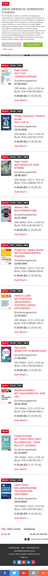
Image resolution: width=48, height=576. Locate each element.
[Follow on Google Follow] (24, 562)
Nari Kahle (20, 347)
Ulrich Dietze (21, 484)
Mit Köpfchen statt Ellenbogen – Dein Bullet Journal (27, 442)
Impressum (14, 548)
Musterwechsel (25, 210)
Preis (10, 529)
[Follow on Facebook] (14, 562)
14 (42, 55)
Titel (3, 529)
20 (5, 55)
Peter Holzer (21, 70)
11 (35, 55)
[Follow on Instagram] (33, 562)
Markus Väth (21, 207)
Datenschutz (32, 548)
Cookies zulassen (33, 45)
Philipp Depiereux (24, 116)
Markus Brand (35, 250)
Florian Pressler (23, 436)
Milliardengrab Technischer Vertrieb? (25, 491)
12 (37, 55)
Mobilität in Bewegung (30, 350)
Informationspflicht (24, 551)
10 (2, 55)
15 (44, 55)
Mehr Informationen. (27, 39)
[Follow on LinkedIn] (28, 562)
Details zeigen (7, 49)
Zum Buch (20, 100)
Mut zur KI (21, 122)
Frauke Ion (20, 250)
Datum (17, 529)
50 (9, 55)
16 (47, 55)
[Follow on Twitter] (19, 562)
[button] (5, 573)
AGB (23, 548)
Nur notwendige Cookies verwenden (11, 44)
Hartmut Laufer (22, 295)
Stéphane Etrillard (24, 390)
